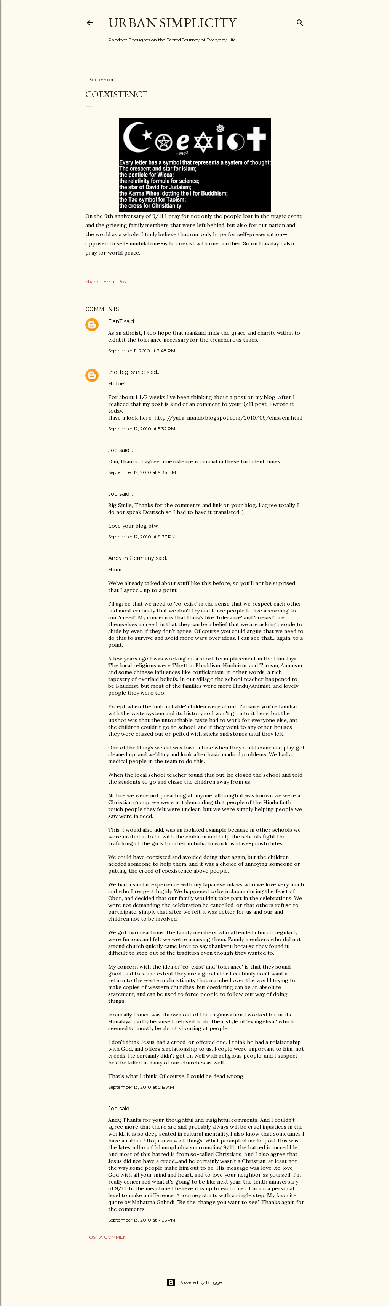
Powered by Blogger (195, 1282)
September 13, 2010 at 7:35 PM (141, 1220)
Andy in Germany (131, 558)
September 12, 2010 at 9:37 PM (142, 536)
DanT (115, 321)
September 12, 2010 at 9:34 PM (142, 472)
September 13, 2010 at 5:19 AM (141, 1087)
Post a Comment (107, 1237)
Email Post (116, 281)
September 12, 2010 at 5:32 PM (141, 428)
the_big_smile (126, 372)
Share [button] (91, 281)
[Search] (300, 21)
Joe (113, 450)
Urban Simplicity (172, 23)
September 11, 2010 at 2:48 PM (141, 350)
